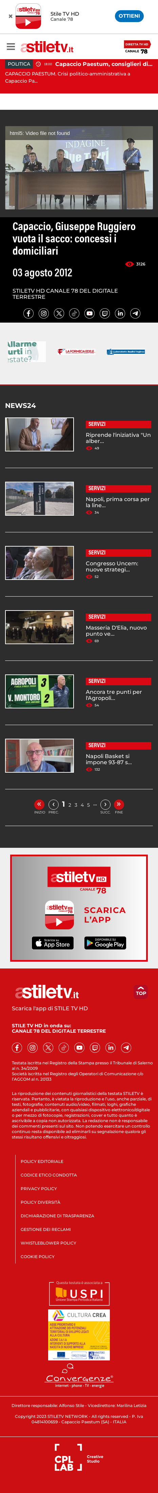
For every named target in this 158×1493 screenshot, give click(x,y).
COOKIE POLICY (38, 1256)
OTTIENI (129, 16)
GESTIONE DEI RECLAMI (46, 1229)
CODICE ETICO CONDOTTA (49, 1175)
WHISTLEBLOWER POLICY (48, 1243)
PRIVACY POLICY (39, 1188)
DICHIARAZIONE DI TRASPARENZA (57, 1215)
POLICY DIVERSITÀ (40, 1202)
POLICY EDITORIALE (42, 1161)
